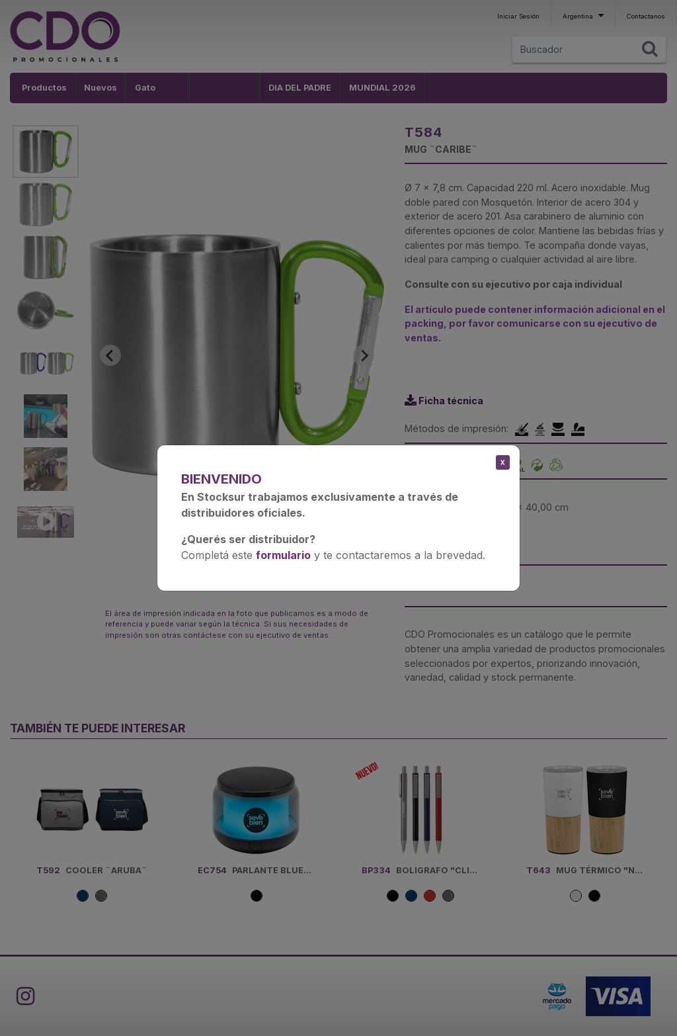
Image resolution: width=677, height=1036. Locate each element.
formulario (283, 555)
